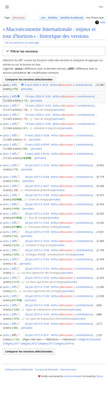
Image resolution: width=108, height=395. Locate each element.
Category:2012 (28, 343)
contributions (83, 85)
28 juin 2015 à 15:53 (37, 268)
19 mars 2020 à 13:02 (38, 105)
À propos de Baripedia (46, 369)
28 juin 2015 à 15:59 (37, 232)
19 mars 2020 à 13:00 (38, 124)
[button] (54, 51)
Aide (102, 22)
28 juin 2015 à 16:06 (37, 195)
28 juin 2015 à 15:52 (37, 278)
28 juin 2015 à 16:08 (37, 177)
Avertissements (68, 369)
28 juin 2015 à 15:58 (37, 250)
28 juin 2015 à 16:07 (37, 186)
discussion (65, 85)
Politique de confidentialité (19, 369)
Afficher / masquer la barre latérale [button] (8, 9)
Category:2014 (63, 343)
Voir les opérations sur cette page (22, 42)
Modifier (53, 17)
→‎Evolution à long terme (45, 128)
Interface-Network (73, 376)
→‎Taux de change (41, 109)
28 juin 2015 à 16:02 (37, 222)
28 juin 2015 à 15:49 (37, 296)
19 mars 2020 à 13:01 (38, 114)
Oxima (99, 376)
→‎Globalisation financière (37, 190)
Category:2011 (11, 343)
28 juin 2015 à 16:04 (37, 204)
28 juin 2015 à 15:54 (37, 259)
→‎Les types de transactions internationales (48, 318)
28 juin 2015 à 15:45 (37, 314)
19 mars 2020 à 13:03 (38, 96)
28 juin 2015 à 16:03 (37, 213)
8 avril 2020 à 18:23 (36, 85)
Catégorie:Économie (89, 339)
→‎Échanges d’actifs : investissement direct (47, 254)
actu (6, 96)
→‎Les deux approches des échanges (39, 272)
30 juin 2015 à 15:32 (37, 165)
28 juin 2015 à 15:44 (37, 323)
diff (14, 85)
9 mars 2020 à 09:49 (37, 144)
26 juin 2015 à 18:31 (37, 335)
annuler (26, 89)
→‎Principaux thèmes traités (42, 227)
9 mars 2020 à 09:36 (37, 153)
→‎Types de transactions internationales (46, 309)
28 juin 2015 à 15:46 (37, 305)
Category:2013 (46, 343)
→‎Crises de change (37, 199)
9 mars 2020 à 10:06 (37, 135)
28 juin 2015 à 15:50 (37, 287)
